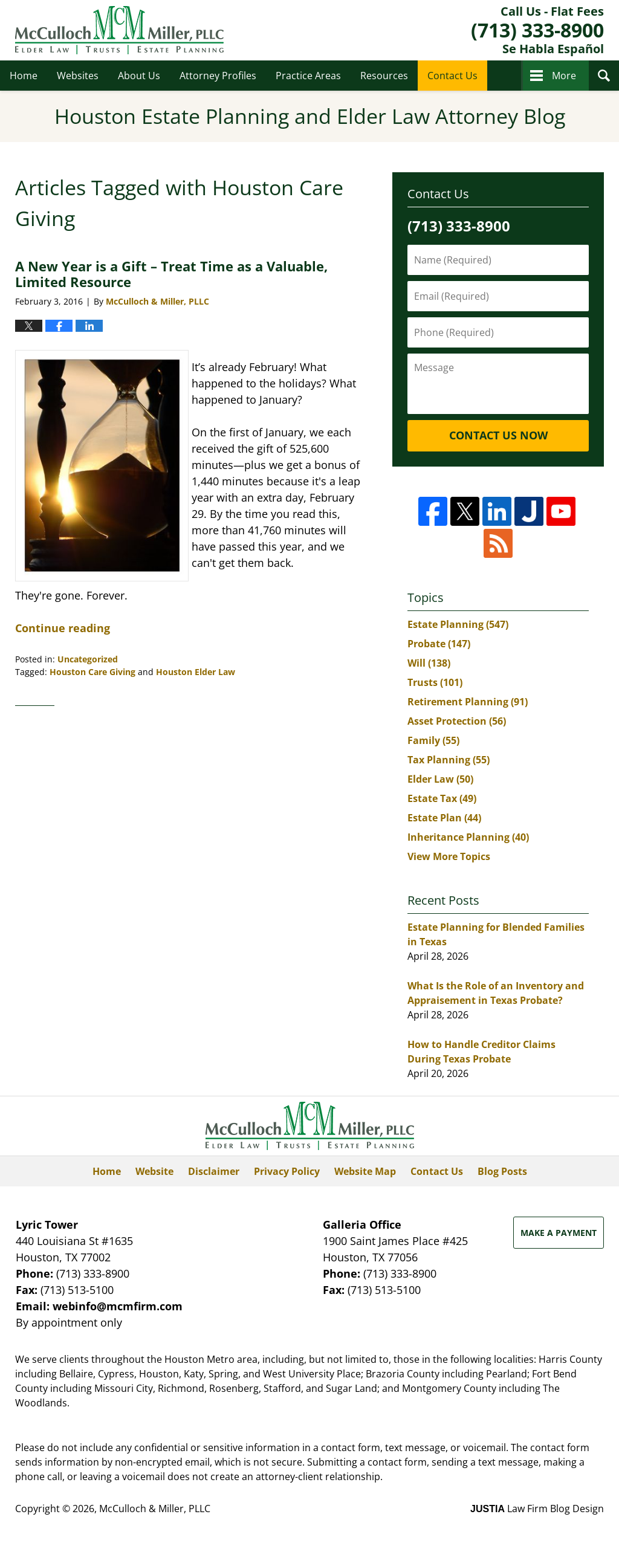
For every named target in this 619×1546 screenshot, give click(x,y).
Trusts (434, 682)
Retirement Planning (467, 701)
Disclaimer (213, 1171)
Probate (438, 643)
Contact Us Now (498, 435)
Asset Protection (456, 721)
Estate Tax (441, 798)
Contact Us (452, 75)
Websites (78, 75)
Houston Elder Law (195, 672)
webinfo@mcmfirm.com (118, 1306)
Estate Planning (457, 624)
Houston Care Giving (92, 672)
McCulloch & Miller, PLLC (154, 1508)
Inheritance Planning (468, 837)
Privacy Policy (287, 1171)
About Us (139, 75)
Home (23, 75)
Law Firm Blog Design (537, 1508)
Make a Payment (558, 1232)
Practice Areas (308, 75)
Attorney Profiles (218, 75)
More (564, 75)
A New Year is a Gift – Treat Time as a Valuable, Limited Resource (171, 274)
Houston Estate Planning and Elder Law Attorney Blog (119, 30)
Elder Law (440, 779)
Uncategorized (87, 659)
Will (428, 663)
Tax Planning (448, 759)
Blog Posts (502, 1171)
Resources (384, 75)
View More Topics (448, 856)
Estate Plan (444, 817)
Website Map (365, 1171)
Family (433, 740)
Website (154, 1171)
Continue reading (62, 628)
